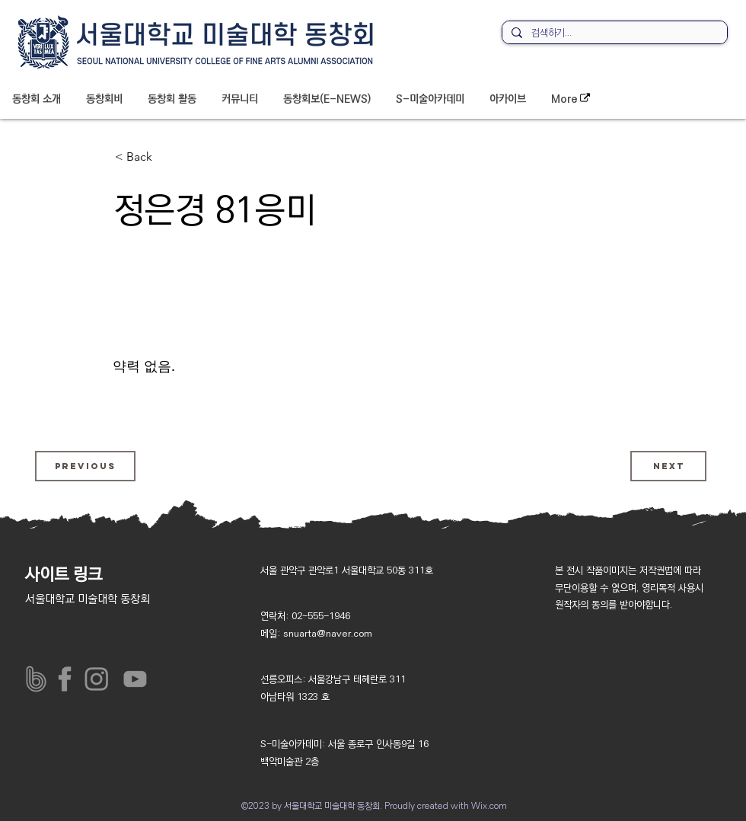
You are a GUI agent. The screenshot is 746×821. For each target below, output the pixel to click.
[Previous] (85, 466)
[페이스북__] (68, 679)
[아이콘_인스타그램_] (100, 679)
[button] (36, 99)
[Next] (668, 466)
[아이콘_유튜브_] (132, 679)
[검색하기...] (613, 33)
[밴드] (36, 679)
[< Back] (165, 157)
